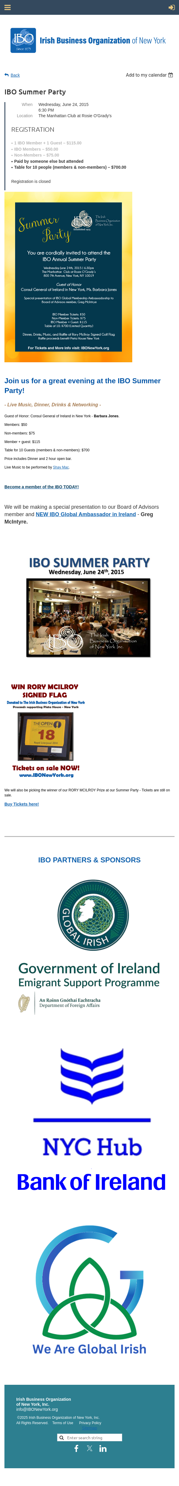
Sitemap (89, 1428)
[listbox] (150, 75)
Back (15, 75)
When (27, 104)
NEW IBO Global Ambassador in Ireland (86, 514)
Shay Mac (61, 467)
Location (25, 115)
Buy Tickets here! (21, 804)
